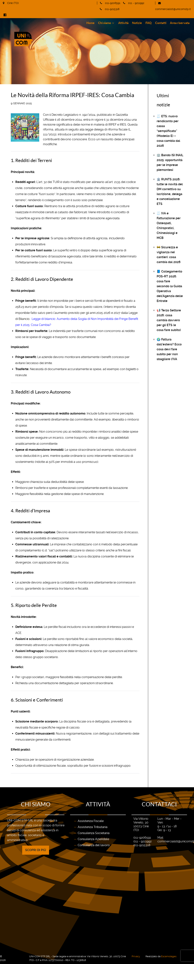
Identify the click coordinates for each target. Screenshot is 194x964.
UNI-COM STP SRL (13, 956)
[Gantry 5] (42, 30)
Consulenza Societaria (94, 833)
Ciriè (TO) (13, 3)
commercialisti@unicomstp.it (173, 9)
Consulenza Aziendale (93, 839)
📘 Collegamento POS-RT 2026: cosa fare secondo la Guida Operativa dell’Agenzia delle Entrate (170, 286)
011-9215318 (112, 9)
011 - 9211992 (136, 3)
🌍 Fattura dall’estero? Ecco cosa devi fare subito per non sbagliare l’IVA (169, 349)
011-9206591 (112, 3)
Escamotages (168, 956)
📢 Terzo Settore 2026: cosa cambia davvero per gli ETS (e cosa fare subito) (169, 320)
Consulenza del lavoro (94, 845)
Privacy (136, 956)
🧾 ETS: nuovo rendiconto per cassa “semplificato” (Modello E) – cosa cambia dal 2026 (168, 130)
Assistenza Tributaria (92, 827)
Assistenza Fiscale (91, 821)
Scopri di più (35, 850)
